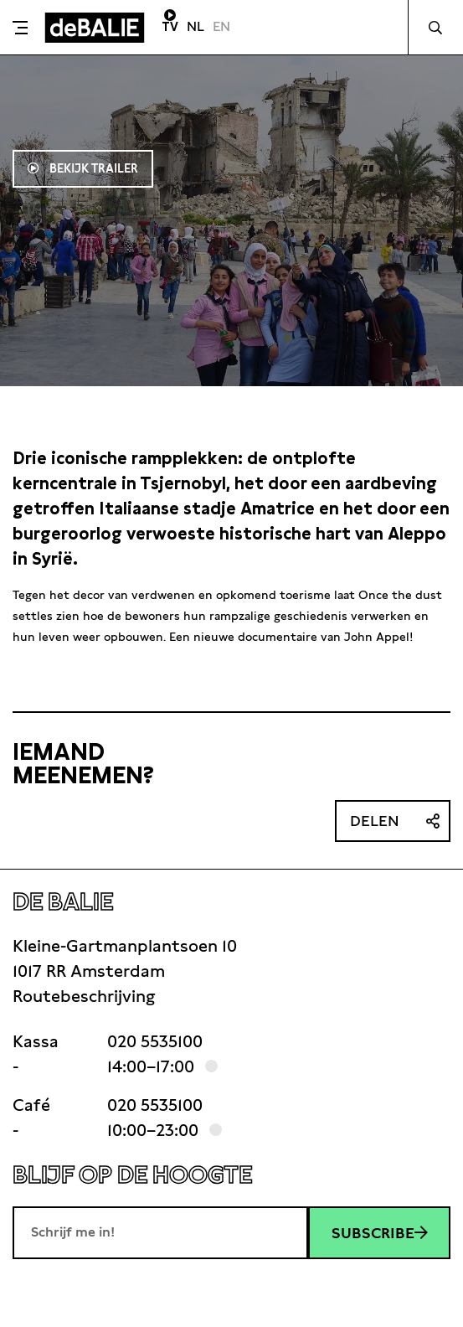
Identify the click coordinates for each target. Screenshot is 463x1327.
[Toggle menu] (20, 27)
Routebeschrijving (84, 996)
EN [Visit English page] (221, 26)
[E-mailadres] (160, 1232)
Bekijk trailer (92, 168)
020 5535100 (155, 1041)
